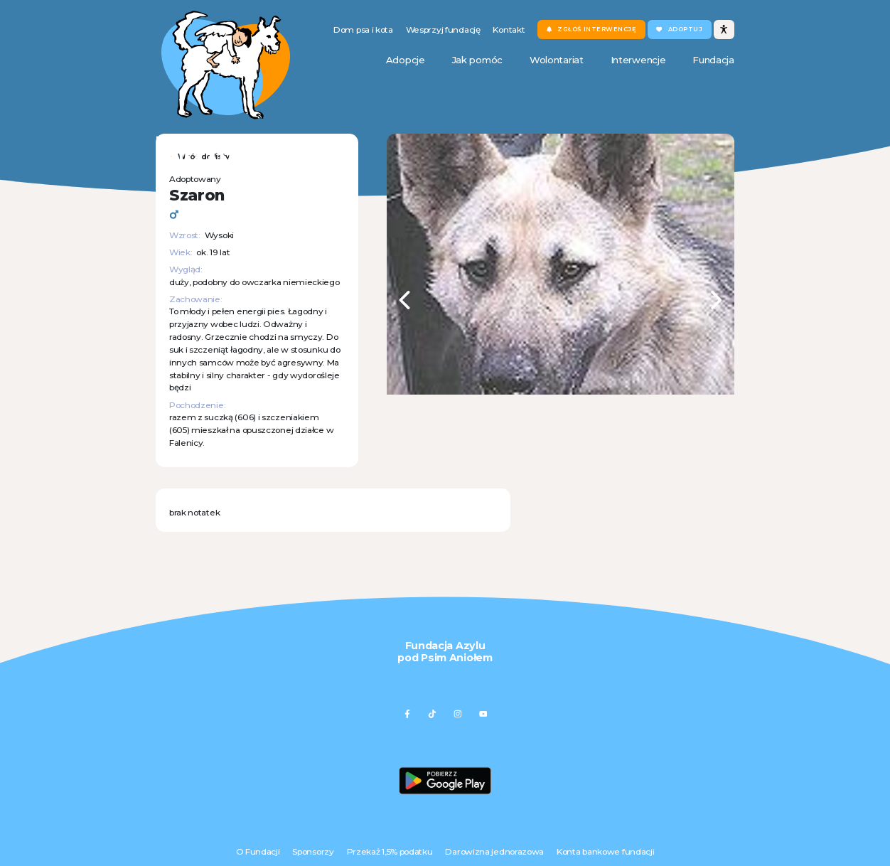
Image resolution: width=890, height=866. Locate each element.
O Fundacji (258, 851)
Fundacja (713, 59)
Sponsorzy (312, 851)
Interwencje (638, 59)
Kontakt (509, 29)
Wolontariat (557, 59)
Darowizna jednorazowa (494, 851)
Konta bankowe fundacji (605, 851)
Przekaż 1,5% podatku (390, 851)
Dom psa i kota (363, 29)
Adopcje (405, 59)
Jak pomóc (477, 59)
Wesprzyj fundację (443, 29)
